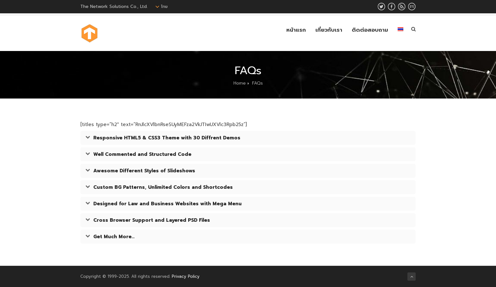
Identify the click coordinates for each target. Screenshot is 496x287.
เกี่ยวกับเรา (328, 30)
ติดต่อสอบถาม (370, 30)
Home (239, 83)
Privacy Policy (186, 276)
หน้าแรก (296, 30)
